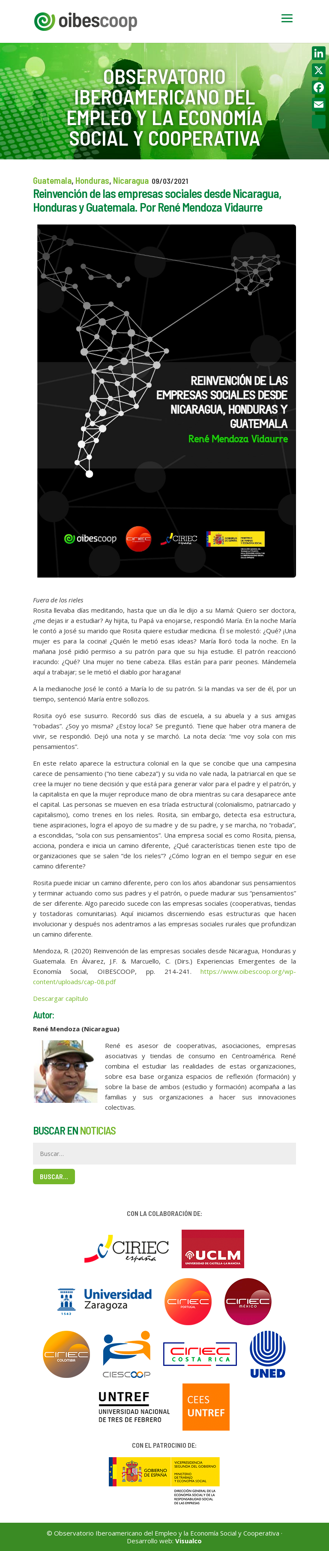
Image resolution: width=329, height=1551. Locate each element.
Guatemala (52, 180)
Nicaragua (131, 180)
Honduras (92, 180)
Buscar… (54, 1176)
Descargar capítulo (60, 998)
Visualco (188, 1540)
